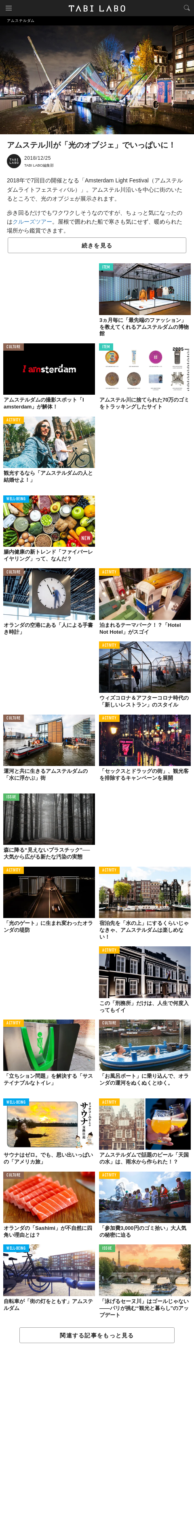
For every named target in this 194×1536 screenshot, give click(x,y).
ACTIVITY (13, 420)
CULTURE (13, 347)
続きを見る (97, 245)
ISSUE (11, 797)
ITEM (106, 267)
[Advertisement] (97, 1440)
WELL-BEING (16, 499)
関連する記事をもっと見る (97, 1335)
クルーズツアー (32, 221)
